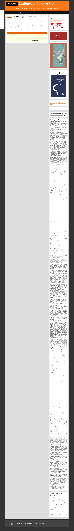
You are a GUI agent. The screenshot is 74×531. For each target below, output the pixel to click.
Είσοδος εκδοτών (13, 12)
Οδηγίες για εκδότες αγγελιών (56, 108)
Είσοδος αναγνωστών (21, 12)
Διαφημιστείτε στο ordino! (59, 36)
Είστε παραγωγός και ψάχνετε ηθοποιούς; (58, 113)
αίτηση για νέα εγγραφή (40, 23)
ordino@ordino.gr (40, 523)
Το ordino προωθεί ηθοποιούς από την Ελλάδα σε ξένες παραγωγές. (57, 21)
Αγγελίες (7, 12)
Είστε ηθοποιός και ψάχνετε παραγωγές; (58, 115)
